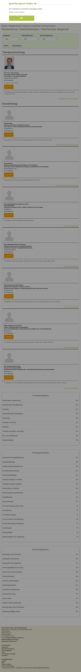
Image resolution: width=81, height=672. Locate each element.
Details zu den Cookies (16, 12)
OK (21, 18)
